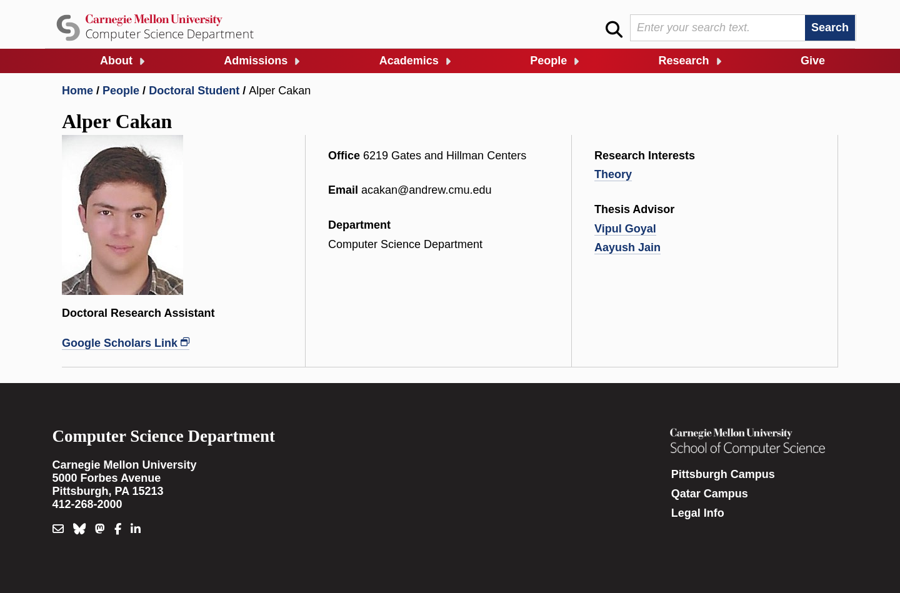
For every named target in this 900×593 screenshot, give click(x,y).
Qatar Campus (709, 493)
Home (77, 90)
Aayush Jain (627, 247)
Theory (613, 174)
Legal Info (697, 513)
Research (684, 60)
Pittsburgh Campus (723, 474)
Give (813, 60)
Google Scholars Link (120, 343)
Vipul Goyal (625, 228)
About (116, 60)
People (548, 60)
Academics (409, 60)
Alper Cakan (280, 90)
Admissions (256, 60)
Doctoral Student (194, 90)
